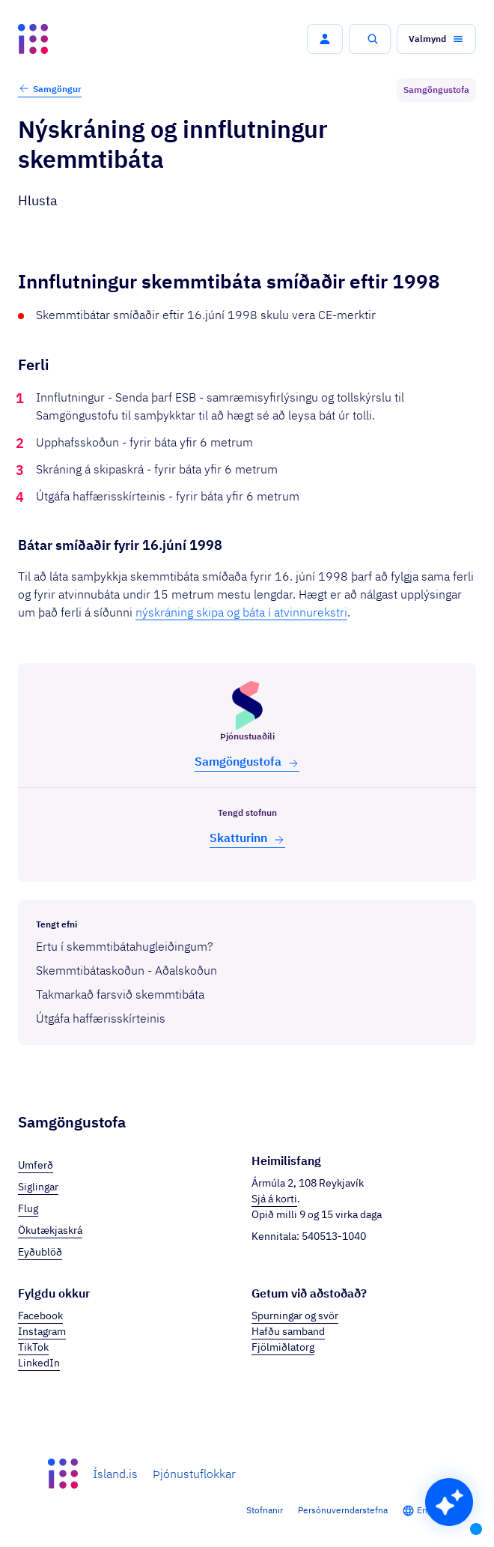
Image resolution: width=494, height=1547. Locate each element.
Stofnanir (264, 1510)
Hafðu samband (288, 1331)
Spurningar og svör (294, 1315)
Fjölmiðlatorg (282, 1347)
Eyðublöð (40, 1252)
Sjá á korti (274, 1198)
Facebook (40, 1315)
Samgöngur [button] (50, 88)
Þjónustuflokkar (194, 1473)
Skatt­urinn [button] (247, 838)
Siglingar (38, 1186)
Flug (28, 1208)
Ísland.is (115, 1473)
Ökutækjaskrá (50, 1230)
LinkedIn (39, 1362)
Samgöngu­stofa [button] (247, 761)
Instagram (42, 1331)
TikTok (33, 1347)
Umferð (35, 1165)
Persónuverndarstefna (343, 1510)
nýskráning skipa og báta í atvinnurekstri (241, 612)
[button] (325, 39)
